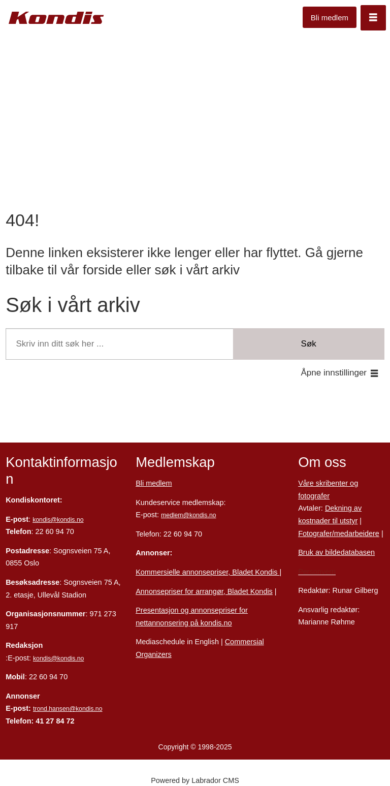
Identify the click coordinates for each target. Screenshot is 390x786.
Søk (308, 344)
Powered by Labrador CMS (195, 780)
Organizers (154, 654)
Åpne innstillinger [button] (334, 373)
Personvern (317, 572)
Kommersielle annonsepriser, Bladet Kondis (207, 572)
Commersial (244, 642)
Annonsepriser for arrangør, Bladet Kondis (204, 591)
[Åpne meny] (373, 17)
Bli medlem (329, 17)
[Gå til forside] (56, 18)
